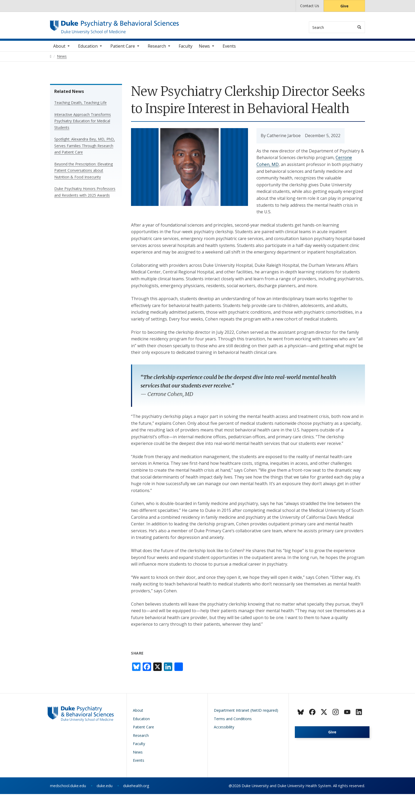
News (204, 50)
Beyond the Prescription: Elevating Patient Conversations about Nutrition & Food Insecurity (83, 174)
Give (344, 5)
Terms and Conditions (233, 722)
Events (229, 50)
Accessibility (224, 731)
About (59, 50)
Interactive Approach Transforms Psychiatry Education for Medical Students (82, 125)
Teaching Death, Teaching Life (80, 106)
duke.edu (104, 789)
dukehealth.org (136, 789)
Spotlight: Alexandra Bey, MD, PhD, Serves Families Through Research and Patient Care (84, 150)
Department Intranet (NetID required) (246, 714)
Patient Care (122, 50)
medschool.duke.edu (68, 789)
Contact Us (309, 5)
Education (88, 50)
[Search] (359, 27)
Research (157, 50)
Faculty (185, 50)
